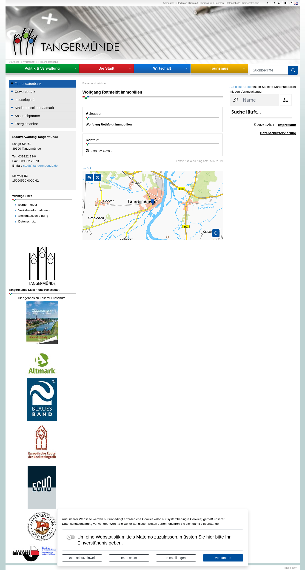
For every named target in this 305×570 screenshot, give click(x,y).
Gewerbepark (25, 92)
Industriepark (25, 100)
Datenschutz (233, 3)
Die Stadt (106, 68)
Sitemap (219, 3)
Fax (15, 161)
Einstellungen (176, 558)
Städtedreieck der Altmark (34, 108)
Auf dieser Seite (241, 86)
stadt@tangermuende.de (40, 165)
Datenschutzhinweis (82, 558)
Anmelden (168, 3)
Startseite (14, 61)
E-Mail (16, 165)
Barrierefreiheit (250, 3)
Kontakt (193, 3)
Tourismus (219, 68)
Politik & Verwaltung (42, 68)
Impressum (129, 558)
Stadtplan (182, 3)
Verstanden (223, 558)
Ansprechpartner (27, 116)
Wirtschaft (28, 61)
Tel (14, 156)
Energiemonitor (26, 124)
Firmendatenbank (48, 61)
